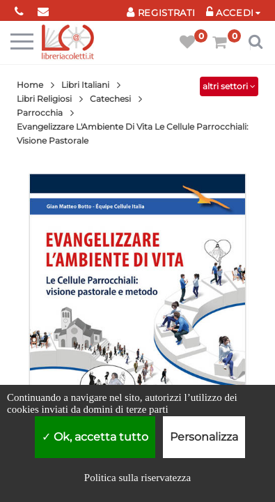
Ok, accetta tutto (95, 436)
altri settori (229, 86)
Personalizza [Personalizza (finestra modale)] (204, 436)
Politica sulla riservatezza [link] (137, 477)
